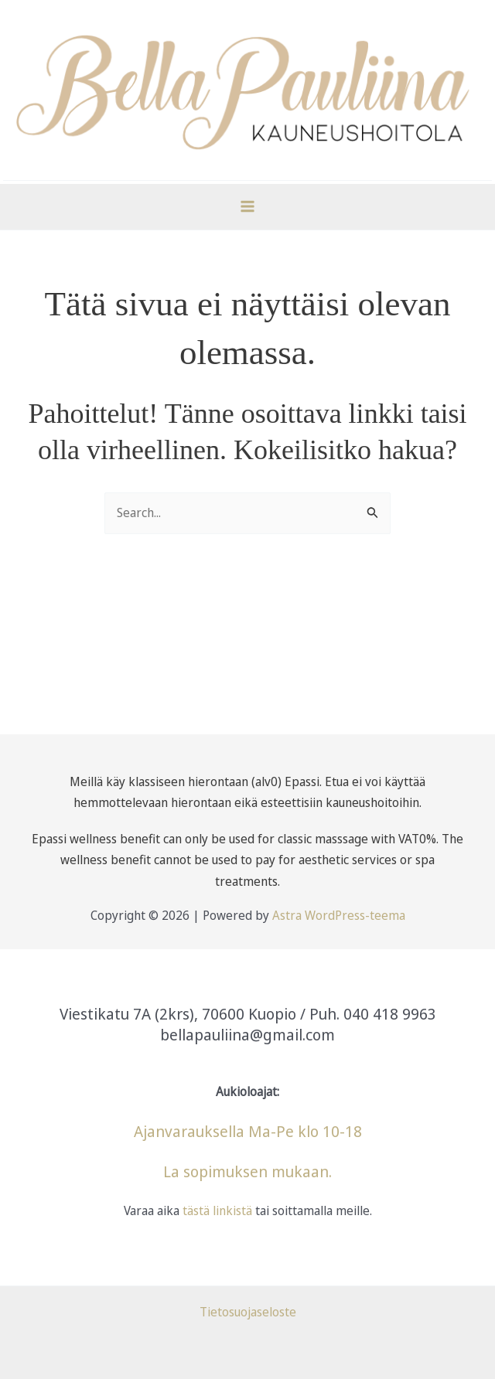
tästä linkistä (215, 1210)
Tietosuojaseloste (248, 1311)
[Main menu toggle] (247, 206)
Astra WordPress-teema (338, 915)
